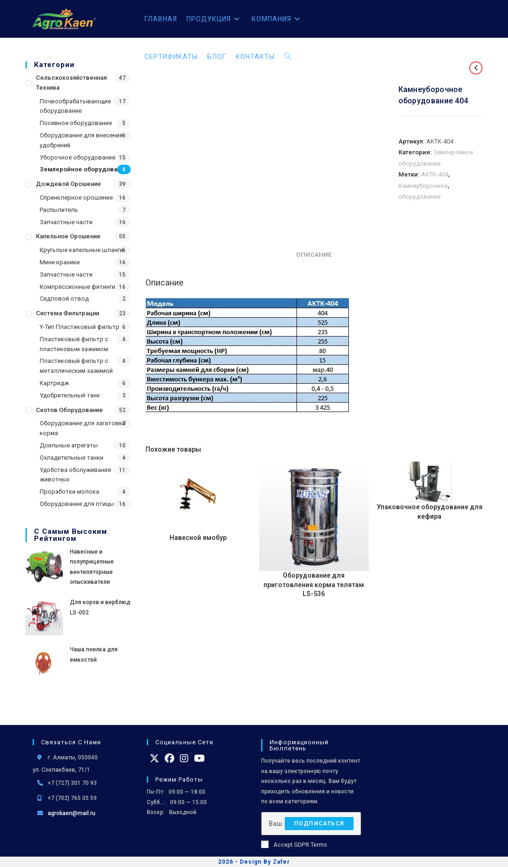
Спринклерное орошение (76, 197)
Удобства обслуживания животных (75, 474)
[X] (154, 758)
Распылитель (59, 209)
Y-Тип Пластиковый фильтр (79, 326)
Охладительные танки (71, 457)
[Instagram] (184, 758)
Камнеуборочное (423, 185)
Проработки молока (69, 491)
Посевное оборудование (76, 122)
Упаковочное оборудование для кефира (430, 511)
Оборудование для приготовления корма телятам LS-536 (313, 585)
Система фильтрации (67, 313)
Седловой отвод (64, 298)
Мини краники (60, 262)
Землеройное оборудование (84, 169)
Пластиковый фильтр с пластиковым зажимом (74, 344)
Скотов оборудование (69, 409)
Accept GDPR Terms (294, 844)
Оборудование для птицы (77, 503)
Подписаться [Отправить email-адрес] (319, 823)
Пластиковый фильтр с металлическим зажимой (76, 365)
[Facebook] (169, 758)
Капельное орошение (68, 236)
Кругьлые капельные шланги (81, 249)
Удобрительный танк (70, 395)
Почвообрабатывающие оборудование (75, 106)
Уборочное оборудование (77, 157)
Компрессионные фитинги (77, 286)
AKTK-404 (434, 174)
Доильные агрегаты (69, 445)
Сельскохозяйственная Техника (71, 82)
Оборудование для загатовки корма (83, 428)
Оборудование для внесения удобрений (81, 140)
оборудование (419, 196)
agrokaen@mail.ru (71, 813)
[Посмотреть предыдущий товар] (476, 68)
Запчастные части (66, 222)
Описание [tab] (314, 254)
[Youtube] (199, 758)
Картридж (54, 383)
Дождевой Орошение (68, 183)
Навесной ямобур (198, 537)
